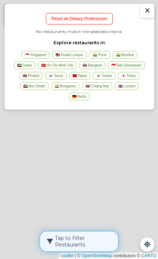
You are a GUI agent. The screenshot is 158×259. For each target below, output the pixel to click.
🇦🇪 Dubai (24, 65)
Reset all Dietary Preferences (79, 18)
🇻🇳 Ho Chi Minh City (57, 65)
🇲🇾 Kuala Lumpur (69, 55)
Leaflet (67, 255)
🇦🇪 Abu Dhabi (34, 86)
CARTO (148, 255)
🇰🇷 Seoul (55, 76)
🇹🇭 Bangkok (92, 65)
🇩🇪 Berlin (79, 97)
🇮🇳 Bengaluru (65, 86)
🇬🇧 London (126, 86)
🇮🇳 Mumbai (125, 55)
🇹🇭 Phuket (31, 76)
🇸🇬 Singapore (35, 55)
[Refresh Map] (147, 244)
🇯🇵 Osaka (104, 76)
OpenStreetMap (97, 255)
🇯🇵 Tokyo (128, 76)
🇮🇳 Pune (99, 55)
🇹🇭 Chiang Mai (97, 86)
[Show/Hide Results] (147, 11)
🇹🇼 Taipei (80, 76)
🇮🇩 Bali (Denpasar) (126, 65)
